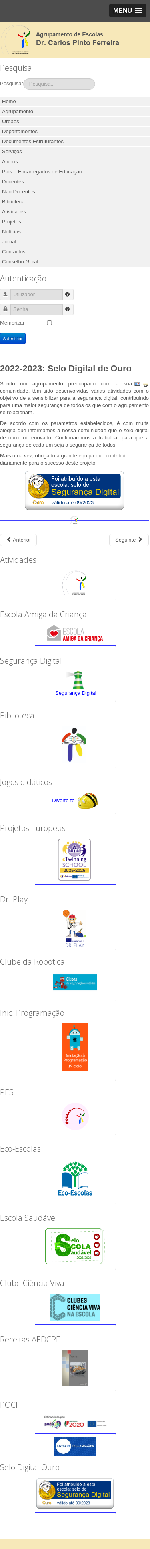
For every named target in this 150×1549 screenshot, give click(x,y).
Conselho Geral (20, 262)
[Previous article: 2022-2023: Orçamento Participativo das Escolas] (18, 540)
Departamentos (20, 131)
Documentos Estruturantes (33, 141)
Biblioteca (13, 202)
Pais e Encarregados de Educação (42, 172)
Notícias (11, 232)
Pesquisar (11, 83)
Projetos (11, 222)
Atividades (14, 212)
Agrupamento (17, 111)
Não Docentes (18, 192)
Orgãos (10, 121)
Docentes (13, 182)
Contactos (14, 252)
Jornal (9, 242)
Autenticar (13, 338)
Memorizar (12, 323)
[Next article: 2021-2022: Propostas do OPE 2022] (129, 540)
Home (9, 101)
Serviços (12, 151)
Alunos (10, 162)
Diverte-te (63, 800)
